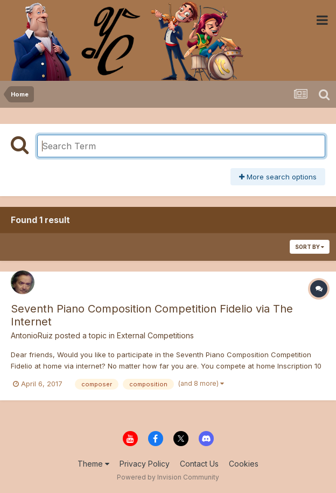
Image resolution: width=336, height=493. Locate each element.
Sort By (309, 247)
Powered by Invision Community (168, 477)
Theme (93, 463)
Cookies (243, 463)
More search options (278, 176)
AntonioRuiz (32, 335)
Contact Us (199, 463)
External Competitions (155, 335)
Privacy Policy (145, 463)
